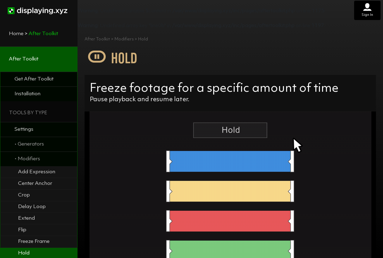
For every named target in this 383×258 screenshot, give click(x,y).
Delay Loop (32, 206)
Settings (23, 129)
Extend (26, 218)
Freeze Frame (34, 241)
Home (16, 34)
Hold (24, 253)
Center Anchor (35, 183)
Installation (27, 94)
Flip (22, 230)
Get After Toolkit (34, 79)
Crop (24, 195)
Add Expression (36, 172)
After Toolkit (23, 59)
